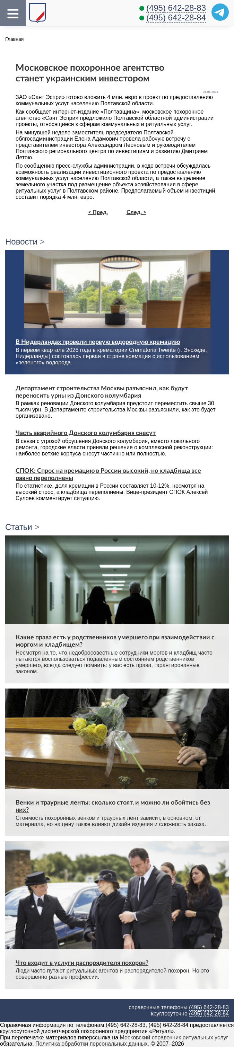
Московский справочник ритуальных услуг (174, 1037)
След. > (136, 212)
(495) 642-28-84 (176, 17)
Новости (21, 241)
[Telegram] (220, 12)
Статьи (18, 527)
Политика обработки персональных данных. (92, 1044)
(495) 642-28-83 (176, 7)
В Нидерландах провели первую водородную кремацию (98, 342)
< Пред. (98, 212)
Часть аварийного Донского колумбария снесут (86, 433)
